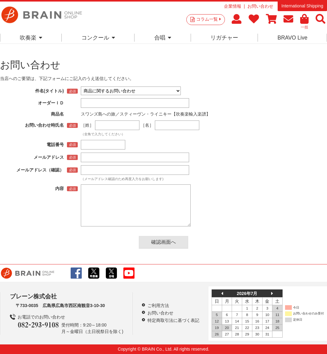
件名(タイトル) (49, 90)
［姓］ (87, 125)
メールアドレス (49, 157)
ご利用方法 (158, 305)
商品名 (57, 114)
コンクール (98, 38)
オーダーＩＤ (51, 102)
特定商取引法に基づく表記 (173, 320)
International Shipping (302, 5)
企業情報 (232, 6)
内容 (59, 188)
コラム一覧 (208, 19)
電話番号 (55, 144)
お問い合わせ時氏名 (44, 125)
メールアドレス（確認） (40, 169)
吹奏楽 (31, 38)
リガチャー (224, 38)
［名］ (147, 125)
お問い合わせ (260, 6)
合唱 (162, 38)
